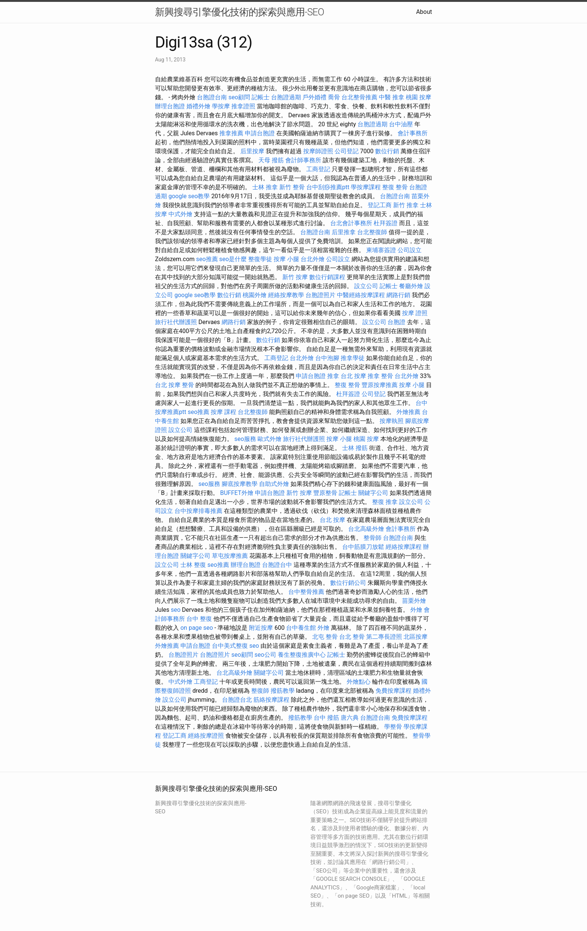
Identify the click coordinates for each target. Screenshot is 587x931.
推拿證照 (243, 106)
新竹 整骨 (292, 187)
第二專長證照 (384, 636)
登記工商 (380, 205)
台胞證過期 (286, 97)
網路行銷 (398, 295)
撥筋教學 (283, 690)
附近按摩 (261, 627)
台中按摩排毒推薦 (198, 510)
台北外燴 (313, 259)
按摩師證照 (318, 151)
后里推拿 (344, 232)
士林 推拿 (265, 187)
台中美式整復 (230, 645)
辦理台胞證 (170, 106)
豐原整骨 (325, 492)
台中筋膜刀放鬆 (363, 546)
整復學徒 (260, 259)
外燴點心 (359, 681)
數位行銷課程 (327, 277)
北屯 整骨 (325, 636)
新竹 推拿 (406, 205)
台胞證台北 (237, 699)
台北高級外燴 (366, 528)
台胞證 (396, 322)
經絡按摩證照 (206, 735)
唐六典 (350, 717)
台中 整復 (199, 618)
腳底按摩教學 (240, 483)
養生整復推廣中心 (302, 654)
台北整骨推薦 (359, 97)
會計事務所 (413, 133)
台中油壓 (401, 124)
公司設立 (410, 250)
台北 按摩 (353, 376)
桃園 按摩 (418, 97)
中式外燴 (180, 214)
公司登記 (347, 151)
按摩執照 (392, 420)
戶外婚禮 (314, 97)
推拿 (333, 376)
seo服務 (245, 438)
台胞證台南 (212, 97)
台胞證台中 (277, 564)
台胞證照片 (320, 295)
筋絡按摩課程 (271, 699)
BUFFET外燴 (236, 492)
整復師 (260, 690)
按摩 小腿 (286, 259)
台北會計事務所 (351, 223)
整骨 (188, 385)
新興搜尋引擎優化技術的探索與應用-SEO (239, 12)
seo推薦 (207, 259)
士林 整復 (193, 564)
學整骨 (393, 726)
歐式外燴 (270, 438)
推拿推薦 (231, 133)
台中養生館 (301, 627)
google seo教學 (189, 196)
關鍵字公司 (373, 492)
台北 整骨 (352, 636)
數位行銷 (387, 151)
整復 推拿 (385, 501)
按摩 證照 (415, 313)
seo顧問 (239, 97)
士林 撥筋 (355, 447)
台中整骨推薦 (306, 591)
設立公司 (366, 286)
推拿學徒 (353, 358)
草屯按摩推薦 (230, 555)
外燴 (416, 609)
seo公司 (265, 654)
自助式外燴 (274, 483)
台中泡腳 (327, 358)
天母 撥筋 (271, 160)
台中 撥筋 (326, 717)
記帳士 (261, 97)
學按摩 (221, 106)
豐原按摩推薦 (380, 385)
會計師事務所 (303, 160)
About (424, 11)
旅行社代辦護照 (176, 322)
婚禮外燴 (198, 106)
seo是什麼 (233, 259)
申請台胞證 (260, 133)
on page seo (196, 627)
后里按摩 (252, 151)
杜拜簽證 (386, 223)
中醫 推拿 (391, 97)
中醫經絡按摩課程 (361, 295)
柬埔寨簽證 (381, 250)
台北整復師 (372, 232)
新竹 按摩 (295, 277)
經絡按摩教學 (286, 295)
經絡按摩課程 (404, 546)
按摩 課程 (223, 411)
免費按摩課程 (393, 690)
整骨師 (372, 537)
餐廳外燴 (411, 286)
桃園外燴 (255, 295)
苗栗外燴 (414, 600)
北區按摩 (416, 636)
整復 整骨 (395, 187)
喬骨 (334, 97)
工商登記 (318, 169)
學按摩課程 (366, 187)
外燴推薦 (408, 411)
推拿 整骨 (380, 376)
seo (175, 609)
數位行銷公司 (348, 582)
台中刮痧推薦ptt (327, 187)
